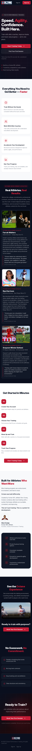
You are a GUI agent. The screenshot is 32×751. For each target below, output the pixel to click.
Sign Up (26, 2)
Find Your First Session (16, 51)
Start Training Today (16, 46)
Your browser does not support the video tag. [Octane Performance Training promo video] (16, 610)
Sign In (18, 2)
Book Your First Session (16, 629)
